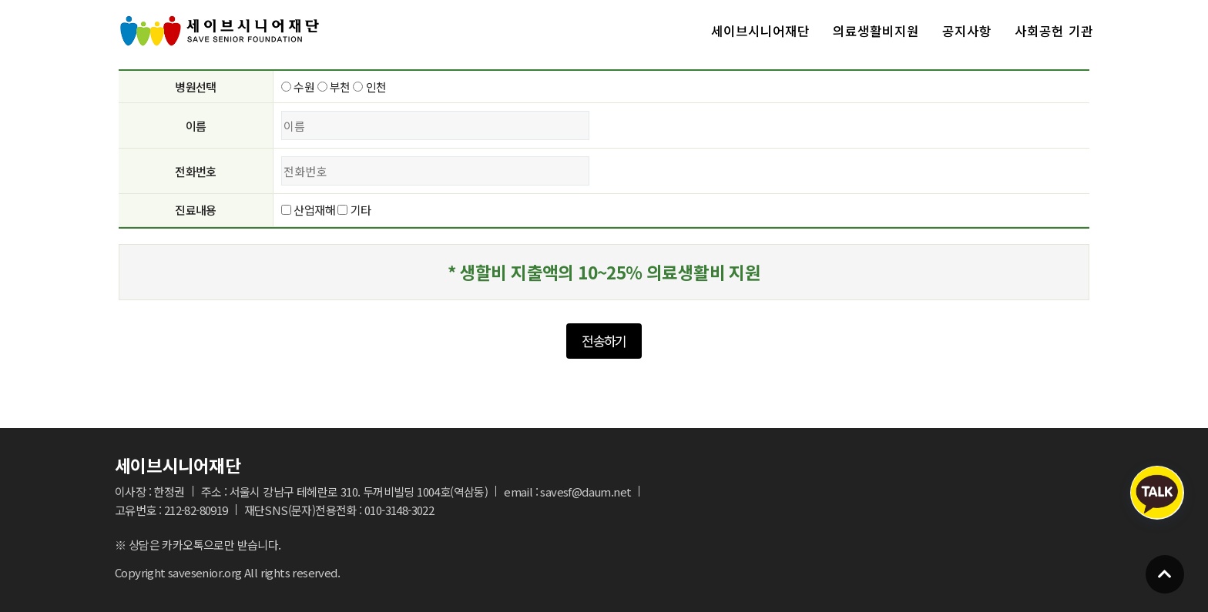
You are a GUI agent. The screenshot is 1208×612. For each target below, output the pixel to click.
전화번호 (195, 171)
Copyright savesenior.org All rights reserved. (227, 572)
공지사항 (967, 31)
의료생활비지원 (876, 31)
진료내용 (195, 210)
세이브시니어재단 (760, 31)
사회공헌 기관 (1054, 31)
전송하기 (604, 340)
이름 (196, 126)
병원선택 (195, 87)
